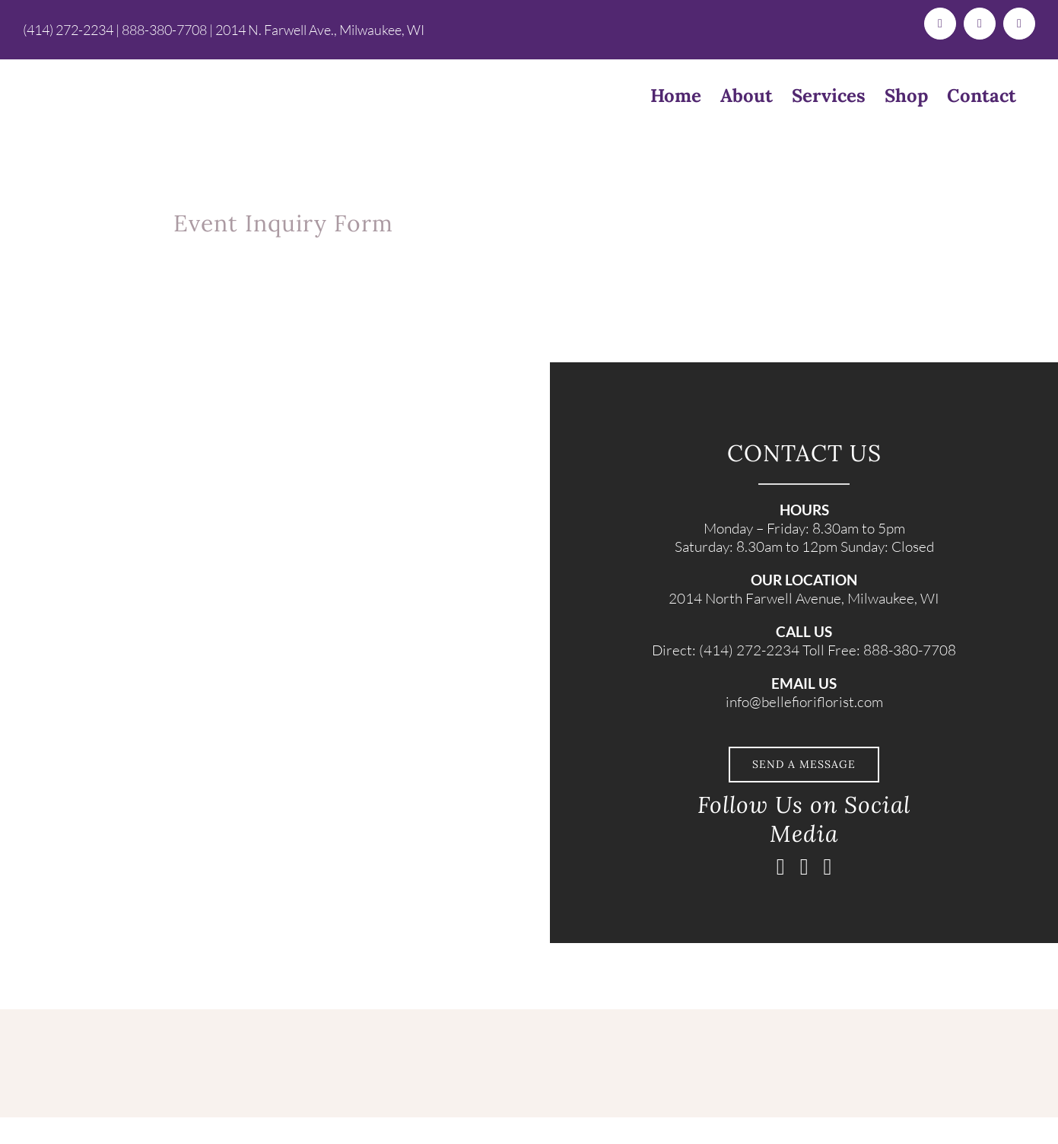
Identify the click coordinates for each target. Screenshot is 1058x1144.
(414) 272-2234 (68, 29)
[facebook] (781, 867)
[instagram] (804, 867)
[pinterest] (828, 867)
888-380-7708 (164, 29)
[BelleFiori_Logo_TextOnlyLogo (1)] (252, 1016)
